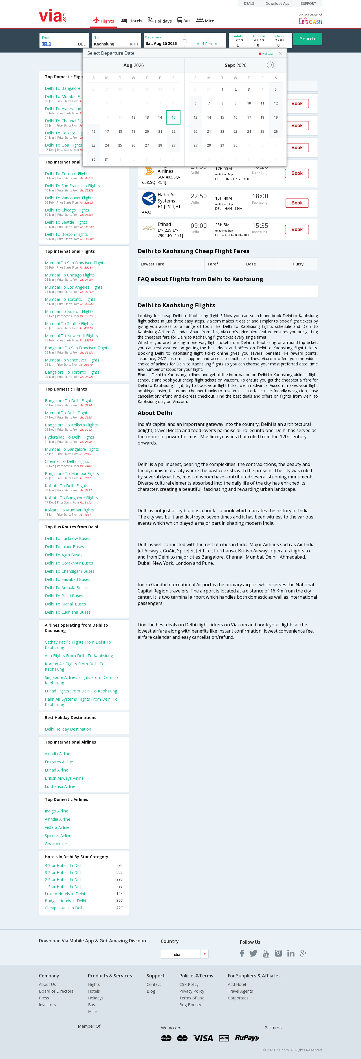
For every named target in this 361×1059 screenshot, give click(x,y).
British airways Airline (64, 778)
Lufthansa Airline (60, 786)
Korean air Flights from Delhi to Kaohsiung (75, 666)
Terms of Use (191, 998)
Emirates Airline (59, 761)
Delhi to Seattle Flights (66, 222)
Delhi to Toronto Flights (67, 173)
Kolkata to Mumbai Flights (69, 510)
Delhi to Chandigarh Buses (69, 571)
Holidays (96, 998)
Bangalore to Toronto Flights (72, 372)
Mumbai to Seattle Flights (69, 323)
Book (297, 103)
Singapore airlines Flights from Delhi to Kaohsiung (81, 680)
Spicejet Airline (58, 835)
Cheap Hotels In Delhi (84, 907)
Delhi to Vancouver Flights (69, 198)
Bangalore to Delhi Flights (69, 400)
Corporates (238, 998)
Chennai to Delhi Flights (67, 461)
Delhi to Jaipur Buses (64, 546)
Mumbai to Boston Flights (69, 311)
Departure (153, 37)
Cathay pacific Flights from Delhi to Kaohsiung (78, 644)
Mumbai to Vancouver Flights (72, 360)
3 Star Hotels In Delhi (84, 872)
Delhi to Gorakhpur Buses (69, 563)
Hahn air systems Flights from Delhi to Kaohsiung (81, 701)
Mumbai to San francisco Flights (75, 262)
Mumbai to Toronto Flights (70, 299)
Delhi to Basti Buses (64, 595)
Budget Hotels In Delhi (84, 900)
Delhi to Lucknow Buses (67, 538)
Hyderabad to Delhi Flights (69, 437)
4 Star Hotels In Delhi (84, 865)
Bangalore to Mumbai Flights (72, 473)
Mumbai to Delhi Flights (67, 412)
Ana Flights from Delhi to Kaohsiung (79, 655)
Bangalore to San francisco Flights (77, 347)
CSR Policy (189, 984)
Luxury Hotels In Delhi (84, 893)
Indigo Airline (56, 811)
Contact (154, 984)
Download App (277, 3)
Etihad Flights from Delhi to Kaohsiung (81, 691)
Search (307, 39)
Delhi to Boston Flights (66, 234)
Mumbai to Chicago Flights (70, 275)
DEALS (249, 3)
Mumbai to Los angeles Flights (73, 287)
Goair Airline (56, 843)
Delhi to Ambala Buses (66, 587)
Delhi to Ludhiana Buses (68, 612)
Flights (94, 984)
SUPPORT (308, 3)
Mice (92, 1011)
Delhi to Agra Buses (63, 554)
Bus (91, 1004)
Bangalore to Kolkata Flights (71, 425)
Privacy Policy (191, 991)
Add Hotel (237, 984)
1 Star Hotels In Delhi (84, 886)
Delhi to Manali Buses (65, 604)
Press (44, 998)
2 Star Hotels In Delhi (84, 879)
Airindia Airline (57, 753)
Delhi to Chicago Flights (67, 210)
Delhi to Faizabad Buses (67, 579)
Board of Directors (56, 991)
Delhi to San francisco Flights (72, 185)
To (96, 37)
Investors (47, 1004)
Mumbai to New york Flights (71, 335)
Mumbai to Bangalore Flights (72, 449)
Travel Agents (240, 991)
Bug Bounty (190, 1004)
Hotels (94, 991)
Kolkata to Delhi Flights (66, 485)
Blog (151, 991)
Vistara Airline (57, 827)
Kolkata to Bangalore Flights (71, 497)
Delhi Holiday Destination (68, 729)
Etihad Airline (56, 770)
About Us (47, 984)
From (46, 37)
